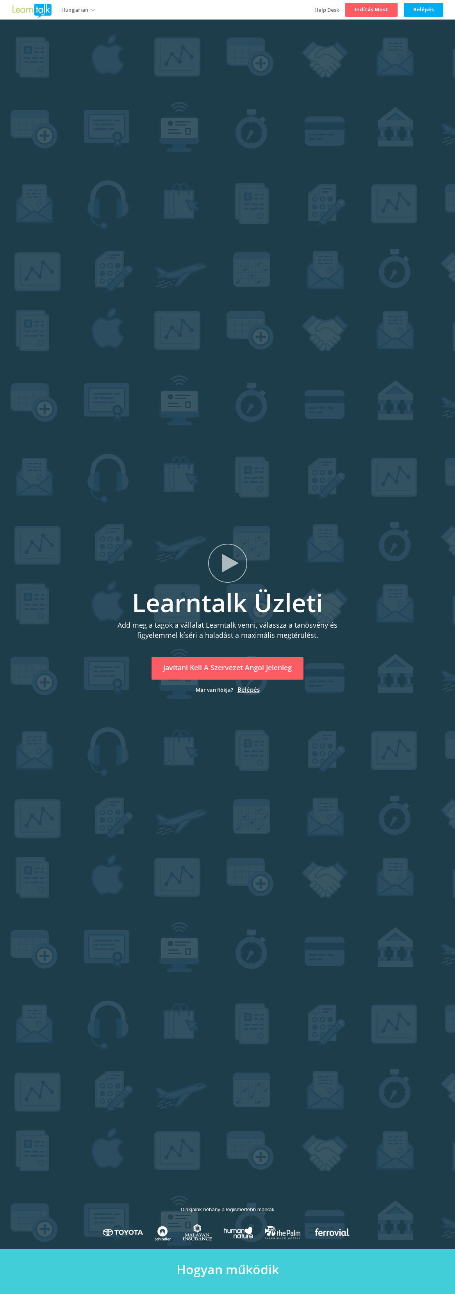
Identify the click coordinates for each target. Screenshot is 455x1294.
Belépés (248, 689)
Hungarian (78, 10)
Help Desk (326, 9)
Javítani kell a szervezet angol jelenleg (227, 667)
